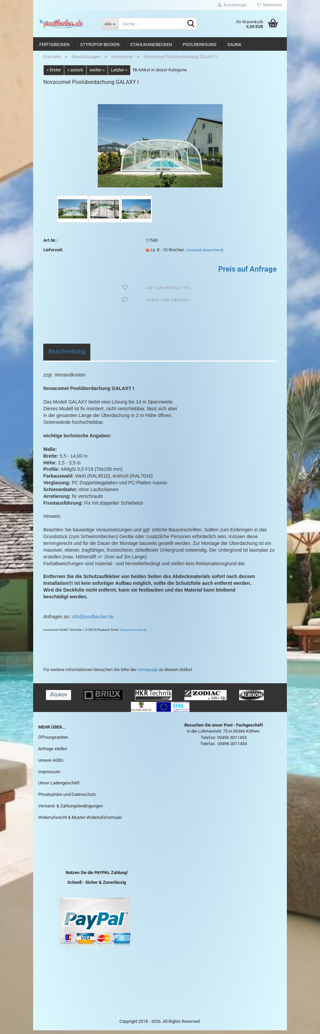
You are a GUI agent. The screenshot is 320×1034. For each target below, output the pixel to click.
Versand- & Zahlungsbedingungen (70, 809)
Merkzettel (269, 5)
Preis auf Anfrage (247, 273)
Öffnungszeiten (53, 740)
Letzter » (119, 73)
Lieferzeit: (53, 253)
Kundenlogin (232, 5)
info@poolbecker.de (92, 620)
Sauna (234, 44)
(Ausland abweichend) (205, 254)
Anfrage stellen (52, 752)
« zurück (75, 73)
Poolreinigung (199, 44)
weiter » (97, 73)
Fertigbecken (54, 44)
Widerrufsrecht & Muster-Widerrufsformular (80, 821)
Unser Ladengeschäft (58, 786)
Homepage (147, 673)
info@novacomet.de (133, 634)
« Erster (54, 73)
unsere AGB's (51, 763)
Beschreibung (66, 355)
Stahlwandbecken (151, 44)
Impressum (49, 775)
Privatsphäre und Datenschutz (67, 798)
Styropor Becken (99, 44)
